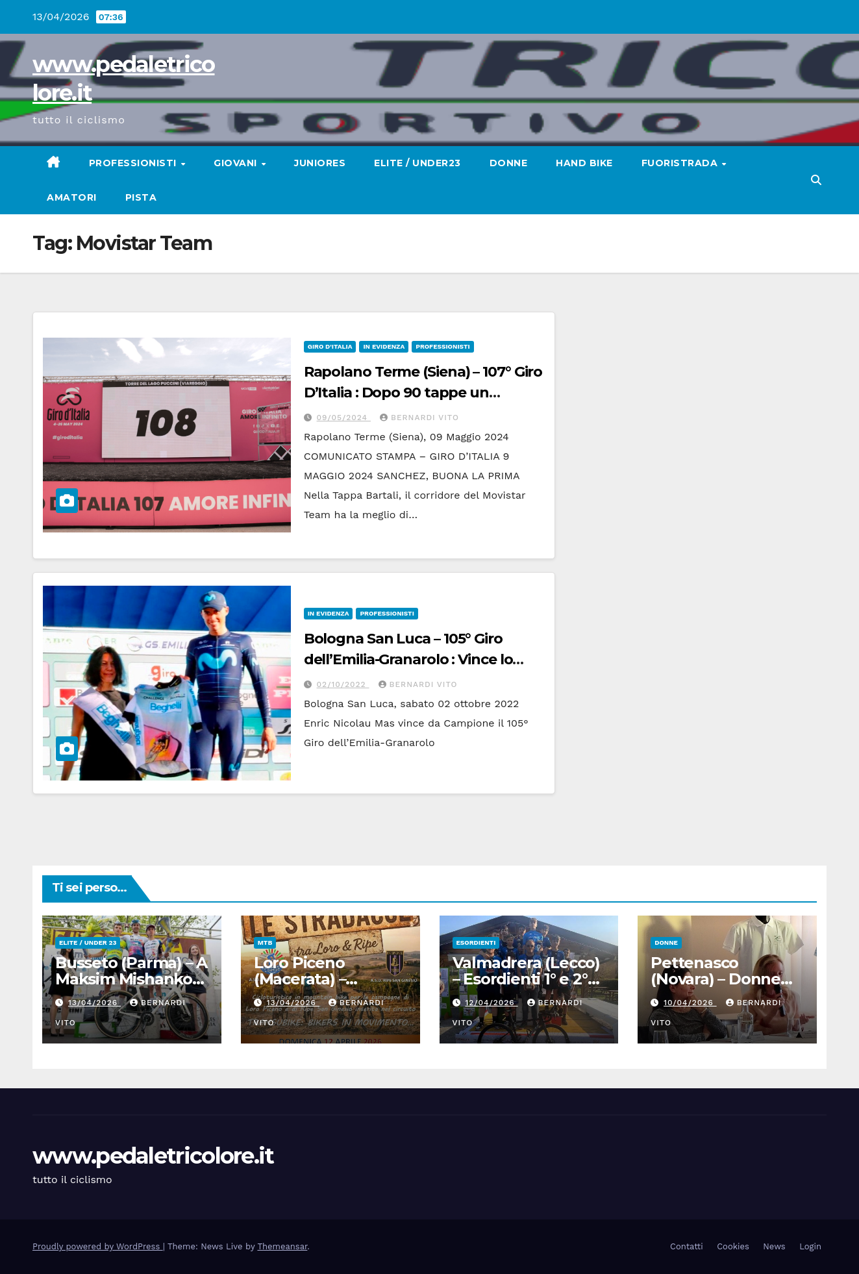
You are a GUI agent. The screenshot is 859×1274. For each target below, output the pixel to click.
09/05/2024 (344, 417)
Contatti (686, 1246)
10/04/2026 (690, 1002)
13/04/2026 (94, 1002)
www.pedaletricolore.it (153, 1155)
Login (810, 1246)
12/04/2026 (491, 1002)
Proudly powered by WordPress (97, 1246)
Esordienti (476, 942)
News (774, 1246)
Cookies (733, 1246)
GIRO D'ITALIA (330, 346)
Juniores (319, 163)
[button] (816, 180)
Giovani (237, 163)
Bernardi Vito (419, 417)
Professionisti (134, 163)
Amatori (72, 197)
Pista (141, 197)
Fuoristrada (681, 163)
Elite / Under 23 (87, 942)
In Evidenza (384, 346)
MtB (265, 942)
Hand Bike (584, 163)
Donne (509, 163)
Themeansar (282, 1246)
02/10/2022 (343, 684)
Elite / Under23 (417, 163)
